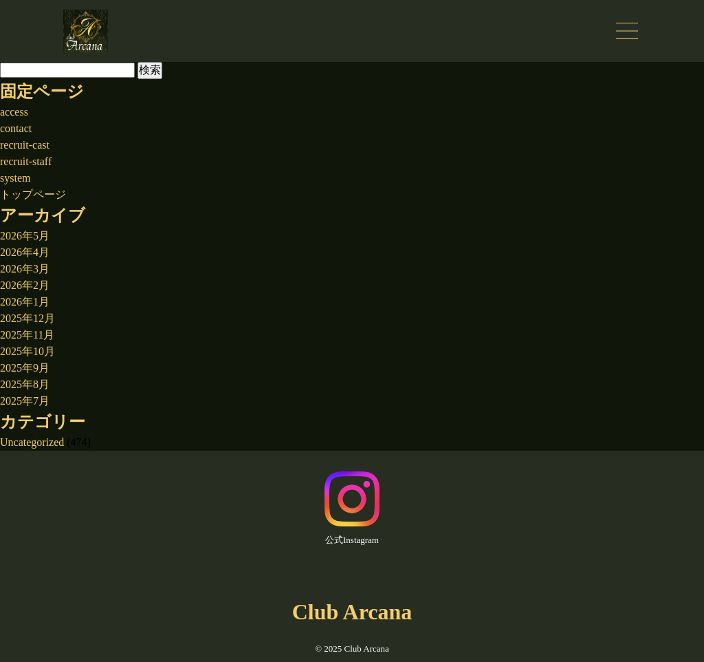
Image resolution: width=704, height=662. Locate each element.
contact (16, 128)
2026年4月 (25, 252)
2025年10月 (27, 351)
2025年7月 (25, 401)
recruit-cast (25, 145)
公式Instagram (352, 508)
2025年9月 (25, 368)
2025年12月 (27, 318)
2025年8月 (25, 384)
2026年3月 (25, 269)
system (15, 178)
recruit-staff (26, 161)
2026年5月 (25, 236)
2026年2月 (25, 285)
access (14, 112)
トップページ (33, 194)
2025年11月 (27, 335)
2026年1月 (25, 302)
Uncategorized (32, 442)
